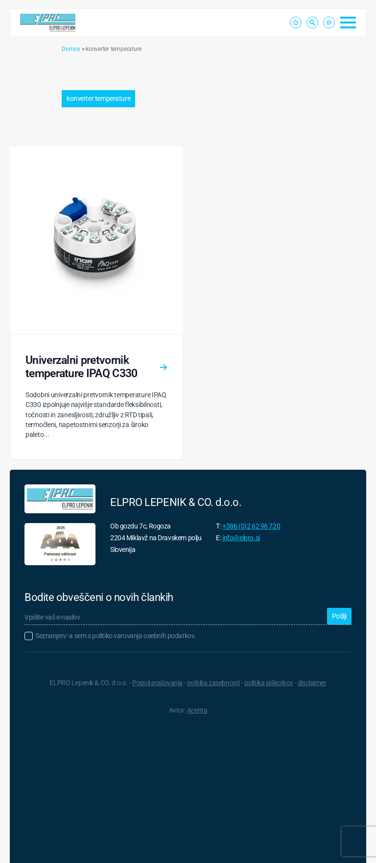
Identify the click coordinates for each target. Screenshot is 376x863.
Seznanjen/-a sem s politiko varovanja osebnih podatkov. (115, 636)
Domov (71, 49)
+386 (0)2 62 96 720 (251, 526)
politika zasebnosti (213, 683)
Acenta (197, 710)
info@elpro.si (241, 538)
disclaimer (312, 683)
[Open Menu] (348, 22)
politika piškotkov (268, 683)
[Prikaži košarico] (329, 22)
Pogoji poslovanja (157, 683)
